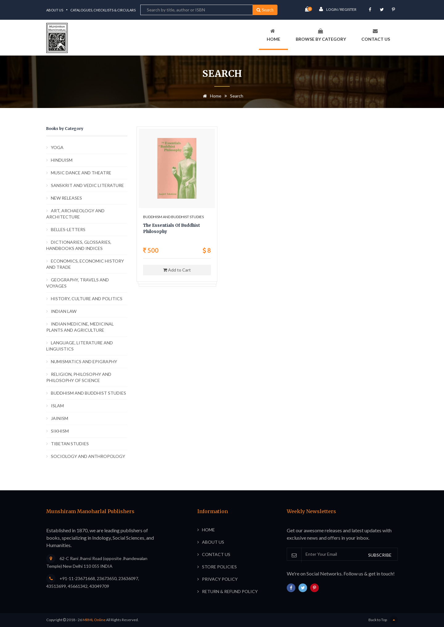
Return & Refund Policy (230, 591)
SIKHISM (60, 431)
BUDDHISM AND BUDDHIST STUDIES (88, 393)
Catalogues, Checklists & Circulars (103, 10)
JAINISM (59, 418)
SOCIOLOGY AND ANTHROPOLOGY (88, 456)
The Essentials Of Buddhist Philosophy (171, 228)
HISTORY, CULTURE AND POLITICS (86, 298)
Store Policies (219, 566)
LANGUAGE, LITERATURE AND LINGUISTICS (79, 345)
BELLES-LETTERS (68, 229)
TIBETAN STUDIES (70, 443)
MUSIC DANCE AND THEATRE (81, 172)
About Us (54, 10)
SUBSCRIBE (380, 555)
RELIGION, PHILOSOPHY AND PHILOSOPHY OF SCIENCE (78, 377)
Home (273, 35)
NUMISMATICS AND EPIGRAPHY (84, 361)
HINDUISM (61, 160)
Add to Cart (177, 269)
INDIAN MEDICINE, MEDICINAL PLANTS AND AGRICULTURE (80, 327)
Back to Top (383, 620)
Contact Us (375, 35)
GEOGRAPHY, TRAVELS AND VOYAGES (77, 283)
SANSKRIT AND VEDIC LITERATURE (87, 185)
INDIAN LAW (63, 311)
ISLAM (57, 405)
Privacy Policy (220, 579)
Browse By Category (321, 35)
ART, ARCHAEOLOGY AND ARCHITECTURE (75, 213)
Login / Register (337, 9)
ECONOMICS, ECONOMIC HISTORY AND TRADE (85, 264)
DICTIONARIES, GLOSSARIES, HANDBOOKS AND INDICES (78, 245)
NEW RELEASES (66, 198)
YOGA (57, 147)
